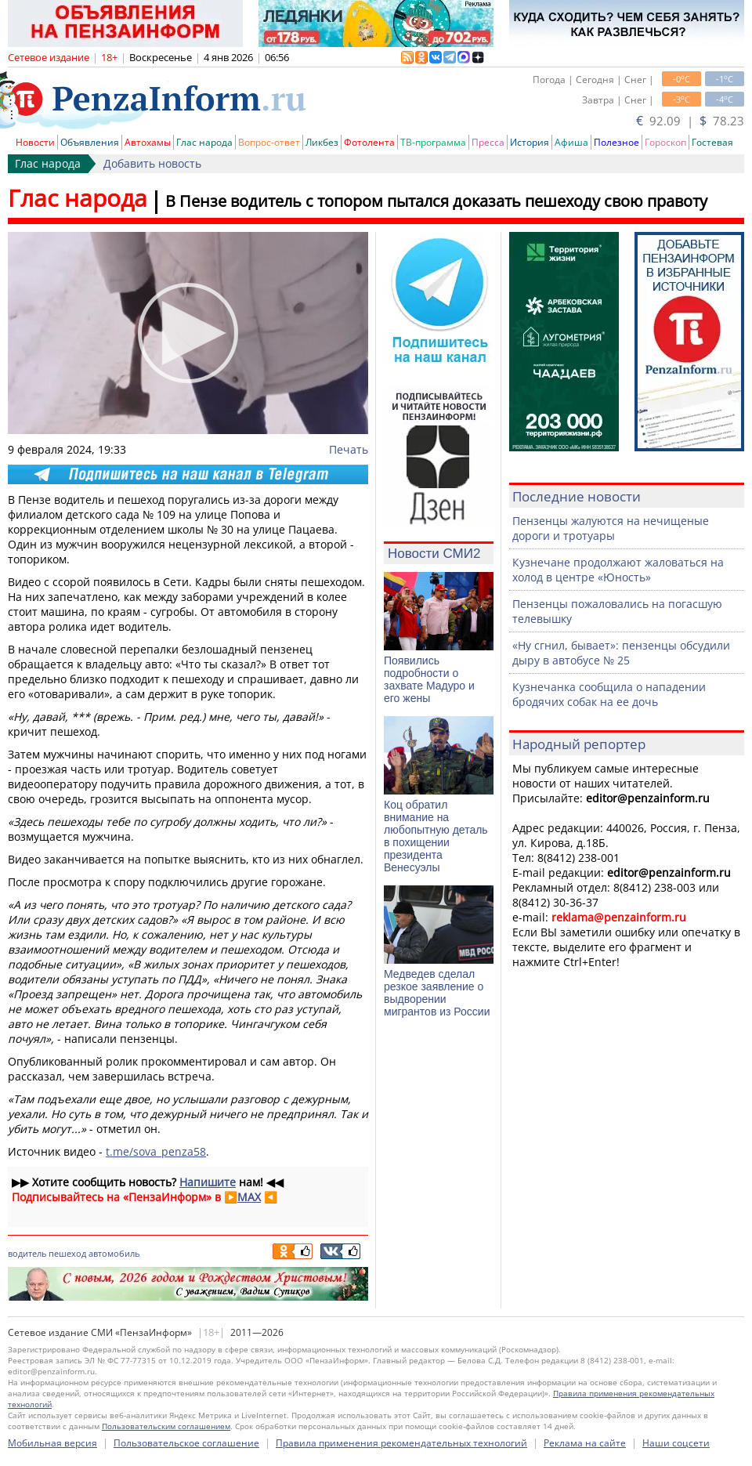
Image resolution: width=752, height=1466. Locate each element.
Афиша (571, 142)
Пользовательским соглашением (166, 1426)
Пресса (488, 142)
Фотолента (369, 142)
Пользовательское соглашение (186, 1443)
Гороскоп (665, 142)
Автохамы (148, 142)
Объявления (89, 142)
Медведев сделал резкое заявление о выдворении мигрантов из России (437, 993)
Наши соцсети (676, 1443)
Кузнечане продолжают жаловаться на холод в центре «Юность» (618, 570)
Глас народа (204, 142)
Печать (348, 449)
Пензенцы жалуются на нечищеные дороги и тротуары (610, 528)
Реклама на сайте (585, 1443)
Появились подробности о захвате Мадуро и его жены (429, 679)
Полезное (616, 142)
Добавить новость (152, 163)
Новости (35, 142)
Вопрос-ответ (269, 142)
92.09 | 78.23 (690, 121)
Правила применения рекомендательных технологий (401, 1443)
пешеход (67, 1253)
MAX (249, 1196)
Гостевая (712, 142)
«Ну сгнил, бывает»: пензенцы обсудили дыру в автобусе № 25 (621, 653)
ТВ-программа (433, 142)
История (529, 142)
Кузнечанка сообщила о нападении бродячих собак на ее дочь (609, 694)
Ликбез (322, 142)
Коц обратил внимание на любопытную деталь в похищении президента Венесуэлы (436, 836)
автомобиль (114, 1253)
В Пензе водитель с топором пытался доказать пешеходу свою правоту (436, 201)
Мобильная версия (52, 1443)
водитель (27, 1253)
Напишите (207, 1182)
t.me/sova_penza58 (156, 1151)
